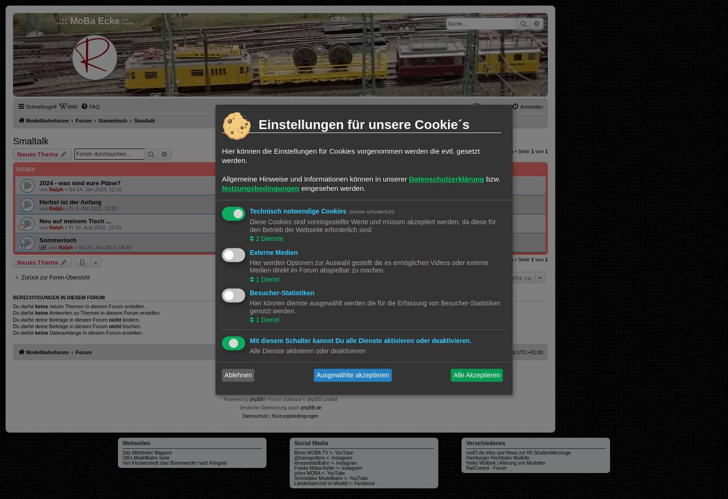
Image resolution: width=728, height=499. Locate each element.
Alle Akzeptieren (477, 375)
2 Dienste (268, 239)
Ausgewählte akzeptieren (353, 375)
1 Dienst (267, 279)
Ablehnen (238, 375)
